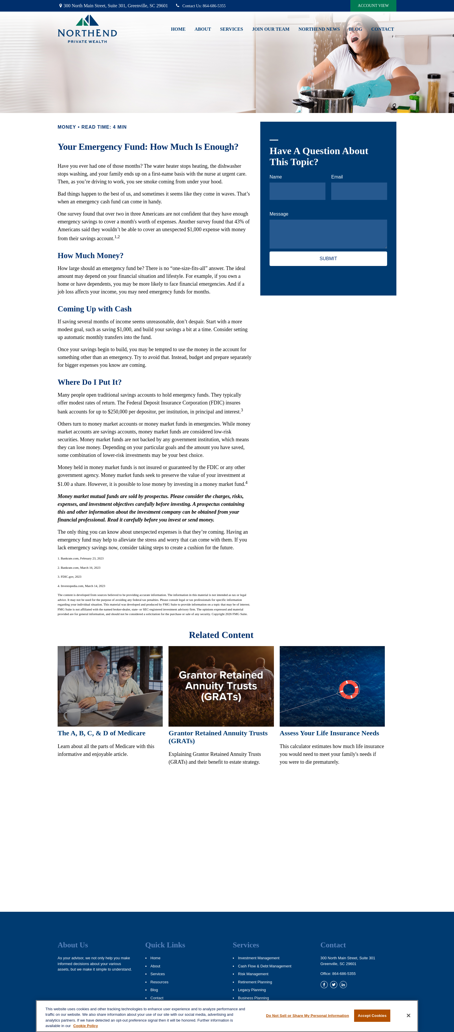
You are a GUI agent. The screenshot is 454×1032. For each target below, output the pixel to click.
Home (156, 958)
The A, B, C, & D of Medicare (102, 733)
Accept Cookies (372, 1015)
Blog (154, 990)
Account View (373, 5)
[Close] (408, 1015)
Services (158, 974)
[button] (178, 29)
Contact (157, 998)
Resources (160, 982)
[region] (227, 1016)
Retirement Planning (255, 982)
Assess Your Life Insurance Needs (329, 733)
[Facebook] (324, 984)
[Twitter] (333, 984)
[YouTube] (352, 984)
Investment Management (258, 958)
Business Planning (253, 998)
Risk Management (253, 974)
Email (337, 176)
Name (276, 176)
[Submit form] (328, 258)
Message (279, 213)
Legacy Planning (252, 990)
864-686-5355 (200, 6)
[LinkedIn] (343, 984)
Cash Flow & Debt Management (264, 966)
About (155, 966)
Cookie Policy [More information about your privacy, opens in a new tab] (85, 1026)
